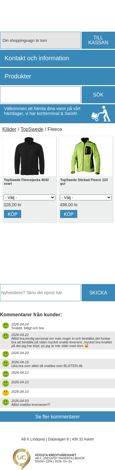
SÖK (98, 94)
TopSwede (32, 129)
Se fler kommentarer (57, 416)
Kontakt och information (37, 58)
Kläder (9, 129)
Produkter (18, 76)
